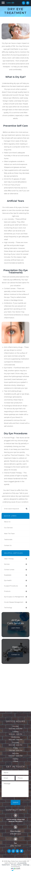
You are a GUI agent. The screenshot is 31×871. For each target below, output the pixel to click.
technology (8, 607)
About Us (7, 522)
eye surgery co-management (14, 597)
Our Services (8, 527)
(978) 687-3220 (15, 834)
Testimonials (8, 539)
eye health (7, 580)
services (7, 564)
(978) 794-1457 (15, 846)
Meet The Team (9, 533)
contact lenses (9, 569)
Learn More (15, 628)
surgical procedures (11, 586)
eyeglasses (7, 575)
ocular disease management (13, 602)
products (7, 591)
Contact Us (7, 545)
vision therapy (9, 559)
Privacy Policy (16, 865)
